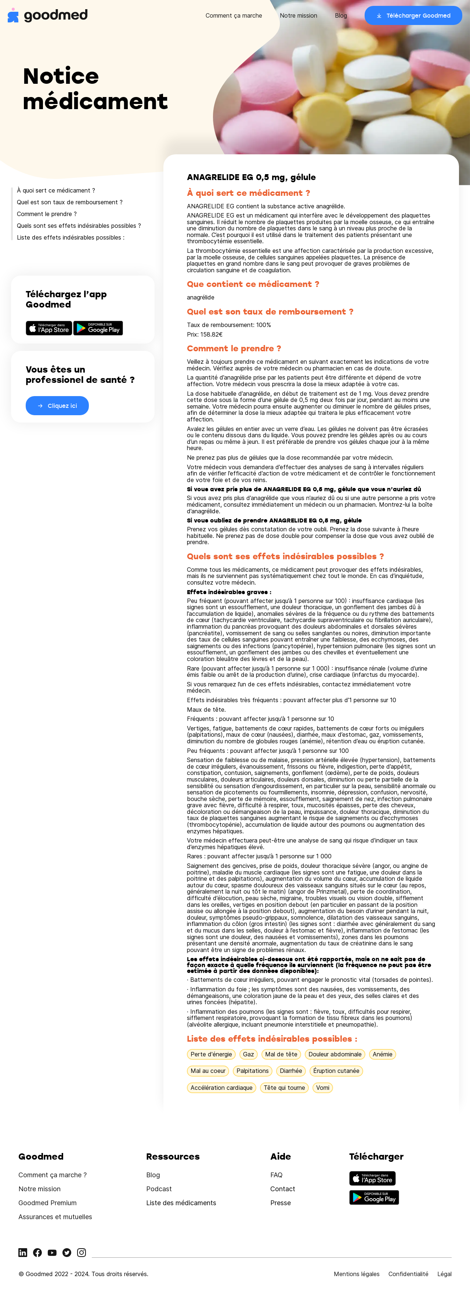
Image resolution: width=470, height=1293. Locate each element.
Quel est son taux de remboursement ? (70, 202)
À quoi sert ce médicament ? (56, 190)
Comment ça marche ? (52, 1175)
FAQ (276, 1175)
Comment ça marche (234, 15)
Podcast (159, 1189)
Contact (282, 1189)
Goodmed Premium (47, 1203)
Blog (341, 15)
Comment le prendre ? (47, 214)
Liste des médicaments (181, 1203)
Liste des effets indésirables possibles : (70, 237)
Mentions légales (357, 1274)
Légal (444, 1274)
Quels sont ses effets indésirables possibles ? (79, 226)
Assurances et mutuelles (55, 1217)
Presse (280, 1203)
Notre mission (298, 15)
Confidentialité (408, 1274)
